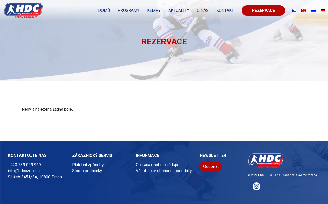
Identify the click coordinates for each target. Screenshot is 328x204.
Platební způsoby (88, 164)
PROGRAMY (128, 10)
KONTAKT (225, 10)
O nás (203, 10)
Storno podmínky (87, 170)
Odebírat (211, 166)
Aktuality (178, 10)
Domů (104, 10)
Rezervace (263, 10)
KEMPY (154, 10)
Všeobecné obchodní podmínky (164, 170)
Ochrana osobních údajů (157, 164)
